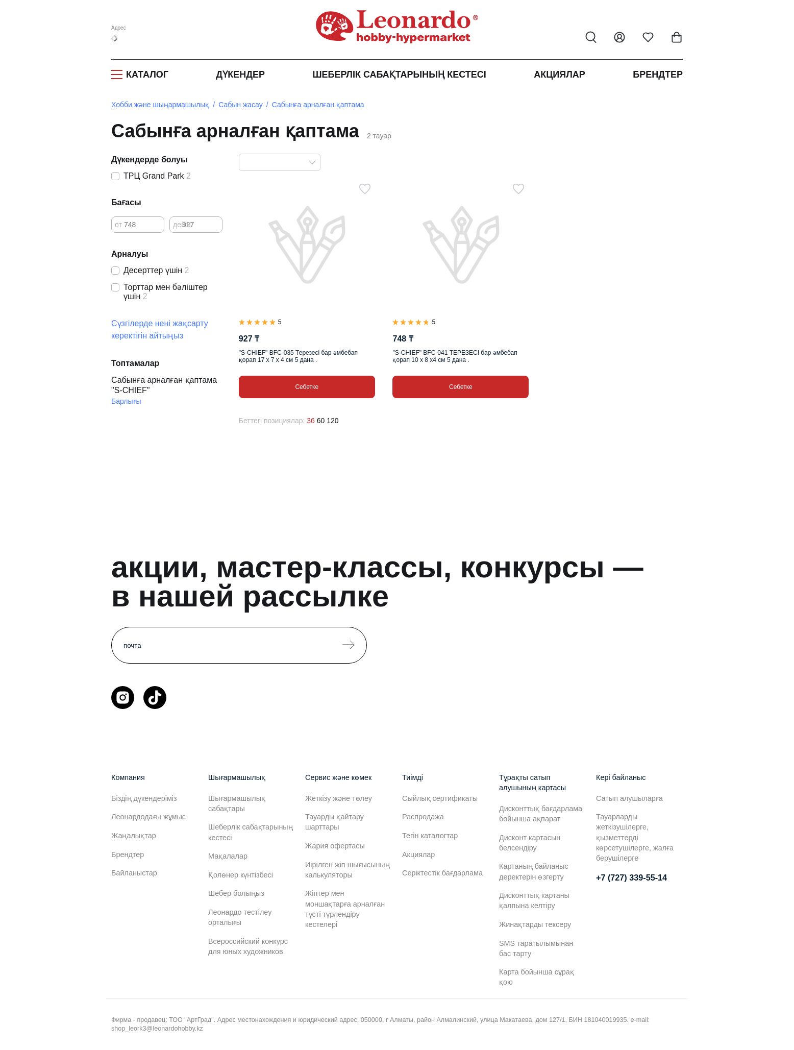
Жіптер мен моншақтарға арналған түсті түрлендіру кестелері (345, 908)
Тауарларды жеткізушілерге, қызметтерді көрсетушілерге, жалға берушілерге (635, 837)
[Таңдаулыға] (365, 189)
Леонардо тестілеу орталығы (239, 917)
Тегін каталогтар (430, 836)
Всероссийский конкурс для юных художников (248, 946)
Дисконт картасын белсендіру (529, 843)
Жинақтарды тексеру (535, 924)
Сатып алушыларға (629, 798)
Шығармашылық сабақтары (236, 803)
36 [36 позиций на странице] (311, 421)
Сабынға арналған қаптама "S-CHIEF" (164, 385)
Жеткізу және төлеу (338, 798)
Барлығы (126, 401)
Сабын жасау (240, 105)
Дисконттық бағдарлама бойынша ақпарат (540, 813)
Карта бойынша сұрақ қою (536, 977)
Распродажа (423, 817)
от (118, 225)
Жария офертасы (335, 846)
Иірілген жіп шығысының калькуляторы (347, 870)
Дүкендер (240, 74)
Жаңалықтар (133, 836)
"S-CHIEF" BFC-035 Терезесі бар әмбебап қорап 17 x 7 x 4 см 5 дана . (298, 356)
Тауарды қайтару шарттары (334, 822)
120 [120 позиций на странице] (332, 421)
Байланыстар (134, 873)
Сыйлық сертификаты (440, 798)
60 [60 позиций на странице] (321, 421)
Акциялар (559, 74)
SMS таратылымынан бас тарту (536, 948)
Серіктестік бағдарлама (442, 873)
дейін (182, 225)
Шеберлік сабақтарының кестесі (399, 74)
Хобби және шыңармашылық (160, 105)
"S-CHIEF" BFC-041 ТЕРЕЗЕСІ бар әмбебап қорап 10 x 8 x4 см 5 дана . (454, 356)
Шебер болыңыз (236, 893)
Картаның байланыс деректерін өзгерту (533, 871)
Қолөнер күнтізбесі (240, 875)
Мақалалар (227, 856)
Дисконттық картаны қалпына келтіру (534, 900)
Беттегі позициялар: (272, 421)
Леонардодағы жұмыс (148, 817)
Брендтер (658, 74)
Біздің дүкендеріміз (144, 798)
